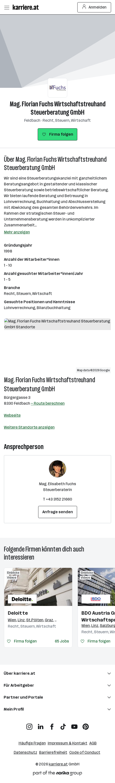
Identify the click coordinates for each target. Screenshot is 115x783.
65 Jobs (62, 641)
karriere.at (58, 764)
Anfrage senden (57, 512)
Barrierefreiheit (53, 752)
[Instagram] (29, 725)
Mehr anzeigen (17, 232)
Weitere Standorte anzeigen (29, 427)
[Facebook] (52, 725)
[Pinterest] (85, 725)
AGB (93, 743)
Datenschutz (25, 752)
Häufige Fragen (32, 743)
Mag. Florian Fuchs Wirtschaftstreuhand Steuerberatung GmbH (57, 108)
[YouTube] (74, 725)
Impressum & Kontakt (67, 743)
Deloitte (18, 613)
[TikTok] (63, 725)
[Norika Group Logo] (57, 774)
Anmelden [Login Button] (94, 7)
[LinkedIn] (40, 725)
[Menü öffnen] (6, 7)
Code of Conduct (84, 752)
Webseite (12, 415)
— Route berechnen (48, 403)
